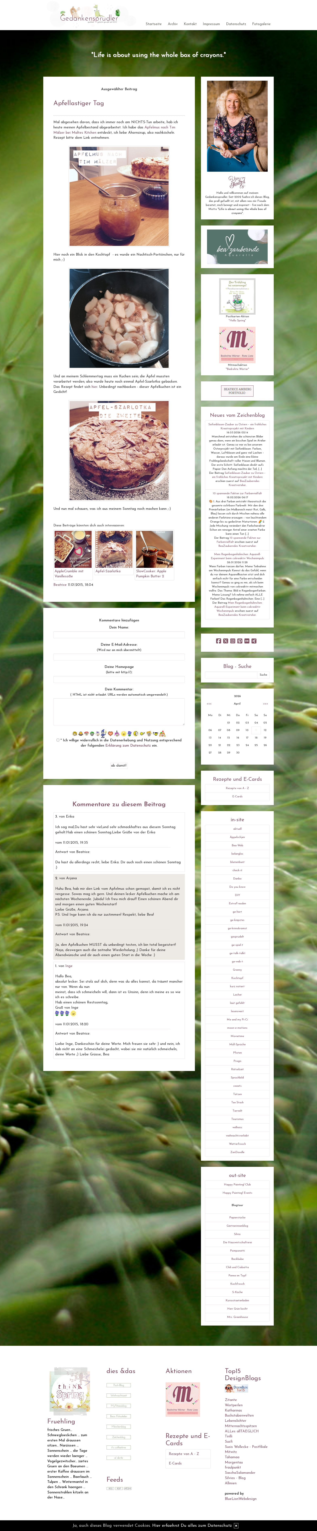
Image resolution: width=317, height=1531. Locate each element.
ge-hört (237, 911)
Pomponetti (237, 1250)
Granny (237, 969)
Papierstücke (237, 1217)
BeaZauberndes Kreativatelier (237, 546)
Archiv (173, 24)
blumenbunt (237, 862)
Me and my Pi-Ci (237, 1019)
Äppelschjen (237, 837)
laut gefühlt (237, 1003)
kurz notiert (237, 986)
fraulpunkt (233, 1468)
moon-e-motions (237, 1027)
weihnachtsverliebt (237, 1135)
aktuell (237, 829)
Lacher (237, 994)
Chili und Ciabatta (237, 1267)
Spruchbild (237, 1077)
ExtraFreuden (237, 903)
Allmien (231, 1483)
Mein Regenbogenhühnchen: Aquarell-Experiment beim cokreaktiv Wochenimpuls (238, 607)
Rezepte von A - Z (237, 788)
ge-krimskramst (237, 928)
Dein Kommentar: (119, 692)
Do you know (237, 887)
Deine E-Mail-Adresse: (119, 647)
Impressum (211, 24)
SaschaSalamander (240, 1473)
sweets (237, 1086)
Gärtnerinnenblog (237, 1225)
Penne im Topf (237, 1275)
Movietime (237, 1036)
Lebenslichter (235, 1421)
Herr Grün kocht (237, 1308)
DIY (237, 895)
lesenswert (237, 1011)
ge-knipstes (237, 920)
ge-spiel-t (237, 945)
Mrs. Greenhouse (237, 1317)
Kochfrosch (237, 1284)
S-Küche (237, 1292)
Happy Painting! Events (237, 1193)
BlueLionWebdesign (241, 1499)
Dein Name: (119, 628)
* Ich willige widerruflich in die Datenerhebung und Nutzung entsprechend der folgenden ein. (119, 743)
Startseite (154, 24)
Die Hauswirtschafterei (237, 1242)
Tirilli (228, 1436)
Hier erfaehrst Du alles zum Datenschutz (192, 1526)
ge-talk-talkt (237, 953)
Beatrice (60, 585)
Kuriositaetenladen (237, 1300)
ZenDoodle (237, 1152)
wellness (237, 1127)
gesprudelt (237, 936)
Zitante (231, 1400)
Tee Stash (237, 1102)
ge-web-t (237, 961)
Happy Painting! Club (237, 1184)
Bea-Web (237, 845)
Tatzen (237, 1094)
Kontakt (190, 24)
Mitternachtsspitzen (241, 1426)
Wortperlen (234, 1405)
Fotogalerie (261, 24)
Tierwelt (237, 1110)
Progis (237, 1061)
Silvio (237, 1234)
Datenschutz (236, 24)
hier (94, 387)
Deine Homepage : (119, 669)
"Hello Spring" (237, 320)
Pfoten (237, 1052)
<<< (209, 703)
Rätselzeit (237, 1069)
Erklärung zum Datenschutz (128, 746)
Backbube (237, 1259)
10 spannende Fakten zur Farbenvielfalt (237, 493)
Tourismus (237, 1119)
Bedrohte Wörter (237, 369)
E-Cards (237, 796)
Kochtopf (237, 978)
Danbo (237, 878)
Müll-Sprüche (237, 1044)
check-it (237, 870)
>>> (265, 703)
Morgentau (234, 1462)
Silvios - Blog (235, 1478)
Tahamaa (232, 1457)
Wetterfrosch (237, 1144)
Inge (69, 966)
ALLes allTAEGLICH (242, 1431)
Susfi (228, 1442)
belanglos (237, 853)
